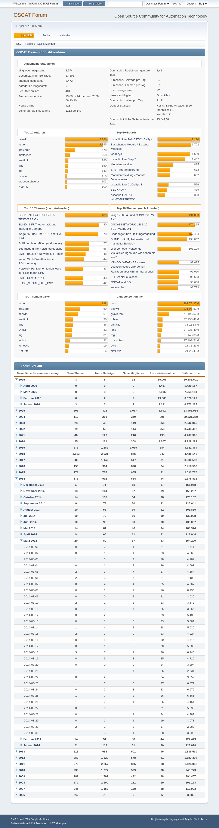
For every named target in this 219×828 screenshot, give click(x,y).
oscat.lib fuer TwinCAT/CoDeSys (131, 139)
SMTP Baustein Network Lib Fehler (40, 253)
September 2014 (34, 503)
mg (20, 170)
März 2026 (30, 392)
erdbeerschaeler (28, 181)
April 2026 (30, 385)
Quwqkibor (163, 95)
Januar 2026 (32, 404)
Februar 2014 (32, 739)
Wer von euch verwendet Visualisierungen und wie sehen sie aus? (133, 253)
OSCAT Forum (30, 15)
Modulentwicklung (122, 164)
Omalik (22, 176)
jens (113, 329)
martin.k (23, 160)
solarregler (117, 287)
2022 (22, 429)
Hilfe (152, 819)
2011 (22, 764)
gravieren (24, 149)
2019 (22, 447)
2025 (22, 410)
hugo (21, 144)
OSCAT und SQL (121, 282)
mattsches (24, 155)
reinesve (23, 345)
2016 (22, 466)
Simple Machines (40, 819)
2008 (22, 782)
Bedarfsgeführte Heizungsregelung (40, 248)
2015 (22, 472)
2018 (22, 453)
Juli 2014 (30, 515)
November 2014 (34, 491)
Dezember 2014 (34, 484)
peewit (22, 139)
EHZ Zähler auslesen (124, 276)
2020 (22, 441)
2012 (22, 757)
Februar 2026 (32, 398)
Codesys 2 (117, 154)
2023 (22, 423)
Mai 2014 (30, 528)
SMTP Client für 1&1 (31, 278)
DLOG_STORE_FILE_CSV (35, 283)
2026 (22, 379)
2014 (22, 478)
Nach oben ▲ (201, 819)
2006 (22, 795)
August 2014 (31, 509)
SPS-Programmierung (125, 169)
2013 (22, 751)
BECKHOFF (118, 189)
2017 (22, 460)
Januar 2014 (32, 745)
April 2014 (30, 534)
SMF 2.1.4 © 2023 (20, 819)
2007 (22, 788)
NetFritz (23, 186)
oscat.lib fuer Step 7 (123, 159)
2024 (22, 416)
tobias (22, 340)
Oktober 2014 (32, 497)
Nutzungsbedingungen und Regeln (174, 819)
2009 (22, 776)
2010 (22, 770)
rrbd (21, 165)
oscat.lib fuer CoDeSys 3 (126, 184)
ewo (113, 345)
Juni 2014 (30, 522)
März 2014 (30, 540)
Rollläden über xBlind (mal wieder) (40, 243)
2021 (22, 435)
